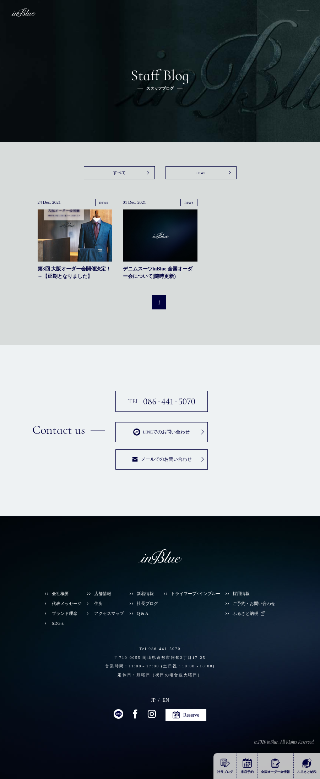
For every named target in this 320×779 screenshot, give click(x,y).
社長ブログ (147, 603)
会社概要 (60, 593)
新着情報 (145, 593)
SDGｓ (58, 623)
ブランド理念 (64, 613)
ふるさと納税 (245, 613)
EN (165, 700)
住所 (98, 603)
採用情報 (241, 593)
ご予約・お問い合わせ (254, 603)
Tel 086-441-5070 (159, 648)
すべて (119, 172)
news (200, 172)
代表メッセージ (67, 603)
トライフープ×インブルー (195, 593)
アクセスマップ (109, 613)
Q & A (142, 613)
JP (153, 700)
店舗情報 (102, 593)
